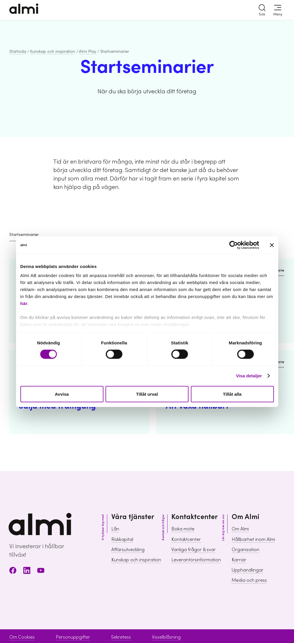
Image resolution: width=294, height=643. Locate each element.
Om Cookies (22, 637)
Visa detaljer (249, 375)
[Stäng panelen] (272, 245)
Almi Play (87, 51)
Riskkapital (122, 539)
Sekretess (121, 637)
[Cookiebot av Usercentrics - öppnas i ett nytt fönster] (233, 245)
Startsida (17, 51)
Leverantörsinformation (196, 560)
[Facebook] (12, 571)
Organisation (245, 549)
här (24, 303)
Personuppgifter (73, 637)
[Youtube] (40, 571)
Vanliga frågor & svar (193, 549)
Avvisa (62, 393)
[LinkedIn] (26, 571)
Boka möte (182, 529)
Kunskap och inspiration (52, 51)
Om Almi (240, 529)
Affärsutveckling (128, 549)
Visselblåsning (166, 637)
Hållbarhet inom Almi (253, 539)
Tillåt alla (232, 393)
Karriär (239, 560)
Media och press (249, 580)
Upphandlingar (247, 570)
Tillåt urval (147, 393)
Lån (115, 529)
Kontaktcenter (186, 539)
